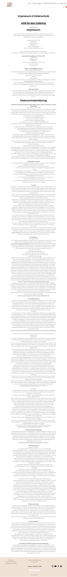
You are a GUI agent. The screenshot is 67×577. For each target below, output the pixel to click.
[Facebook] (58, 566)
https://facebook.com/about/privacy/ (29, 385)
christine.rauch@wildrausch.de (34, 560)
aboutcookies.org (15, 232)
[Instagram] (53, 566)
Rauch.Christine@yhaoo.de (37, 518)
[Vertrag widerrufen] (34, 570)
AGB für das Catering (33, 23)
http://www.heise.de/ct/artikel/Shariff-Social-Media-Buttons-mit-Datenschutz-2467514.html (33, 330)
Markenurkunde (33, 27)
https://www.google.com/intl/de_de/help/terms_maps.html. (33, 442)
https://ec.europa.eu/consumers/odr (33, 81)
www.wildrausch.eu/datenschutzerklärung (33, 551)
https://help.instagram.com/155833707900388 (29, 426)
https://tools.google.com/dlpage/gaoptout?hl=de (36, 281)
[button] (37, 3)
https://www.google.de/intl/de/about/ (21, 243)
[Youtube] (55, 566)
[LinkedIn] (61, 566)
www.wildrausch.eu (31, 109)
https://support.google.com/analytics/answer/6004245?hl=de (33, 295)
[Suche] (54, 7)
